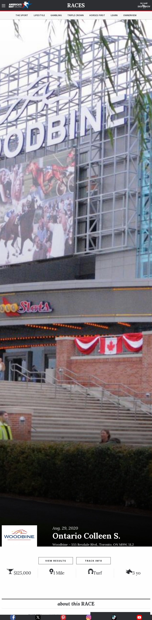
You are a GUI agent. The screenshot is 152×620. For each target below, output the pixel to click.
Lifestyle (39, 15)
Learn (114, 15)
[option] (76, 283)
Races (76, 5)
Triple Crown (75, 15)
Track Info (93, 560)
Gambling (56, 15)
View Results (55, 560)
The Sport (22, 15)
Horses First (97, 15)
